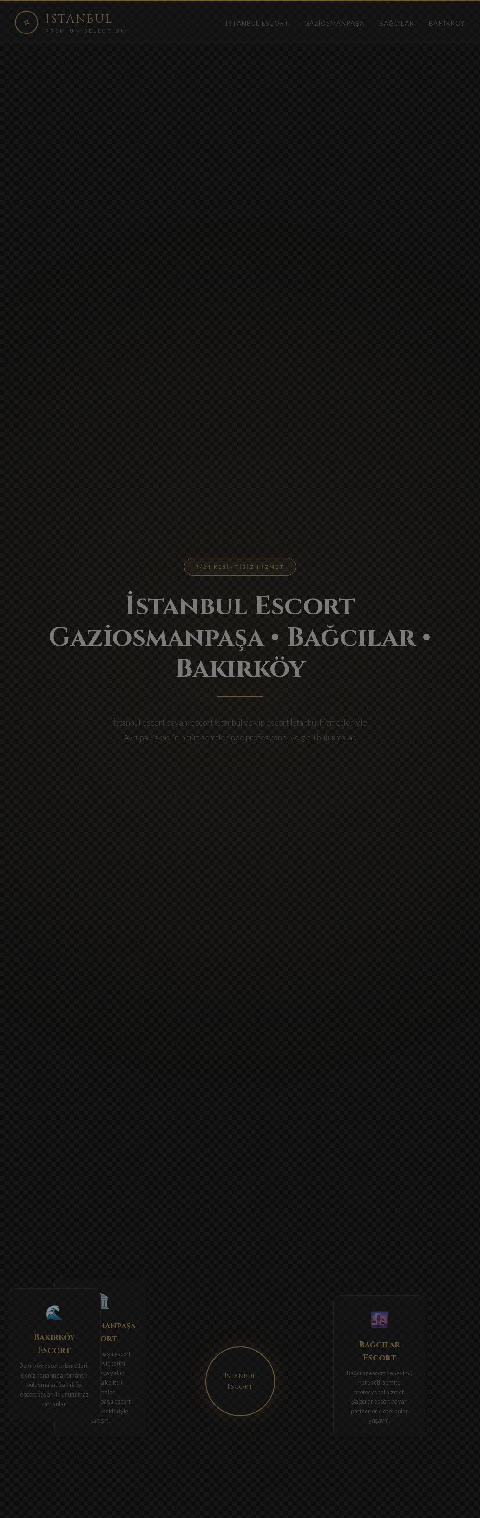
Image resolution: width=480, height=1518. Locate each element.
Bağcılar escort (366, 1373)
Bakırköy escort (40, 1365)
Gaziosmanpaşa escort (100, 1354)
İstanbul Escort (257, 23)
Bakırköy (447, 23)
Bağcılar (396, 23)
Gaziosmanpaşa (334, 23)
